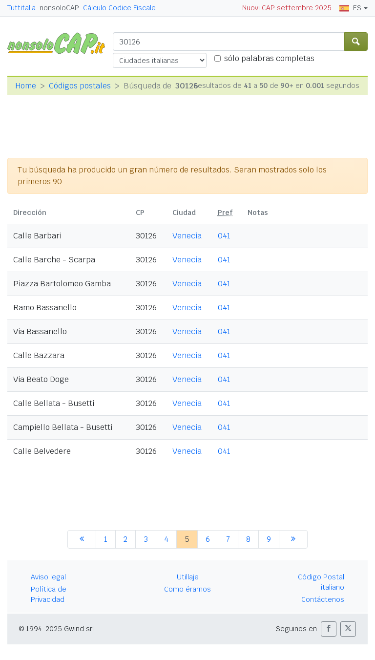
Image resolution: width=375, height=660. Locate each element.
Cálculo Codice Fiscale (119, 7)
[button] (328, 629)
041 (224, 236)
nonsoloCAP (59, 7)
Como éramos (187, 589)
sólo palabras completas (269, 58)
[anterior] (81, 539)
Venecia (187, 236)
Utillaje (188, 577)
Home (25, 86)
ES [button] (350, 7)
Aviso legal (48, 577)
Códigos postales (80, 86)
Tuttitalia (21, 7)
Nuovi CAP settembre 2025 (287, 7)
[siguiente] (293, 539)
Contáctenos (322, 599)
